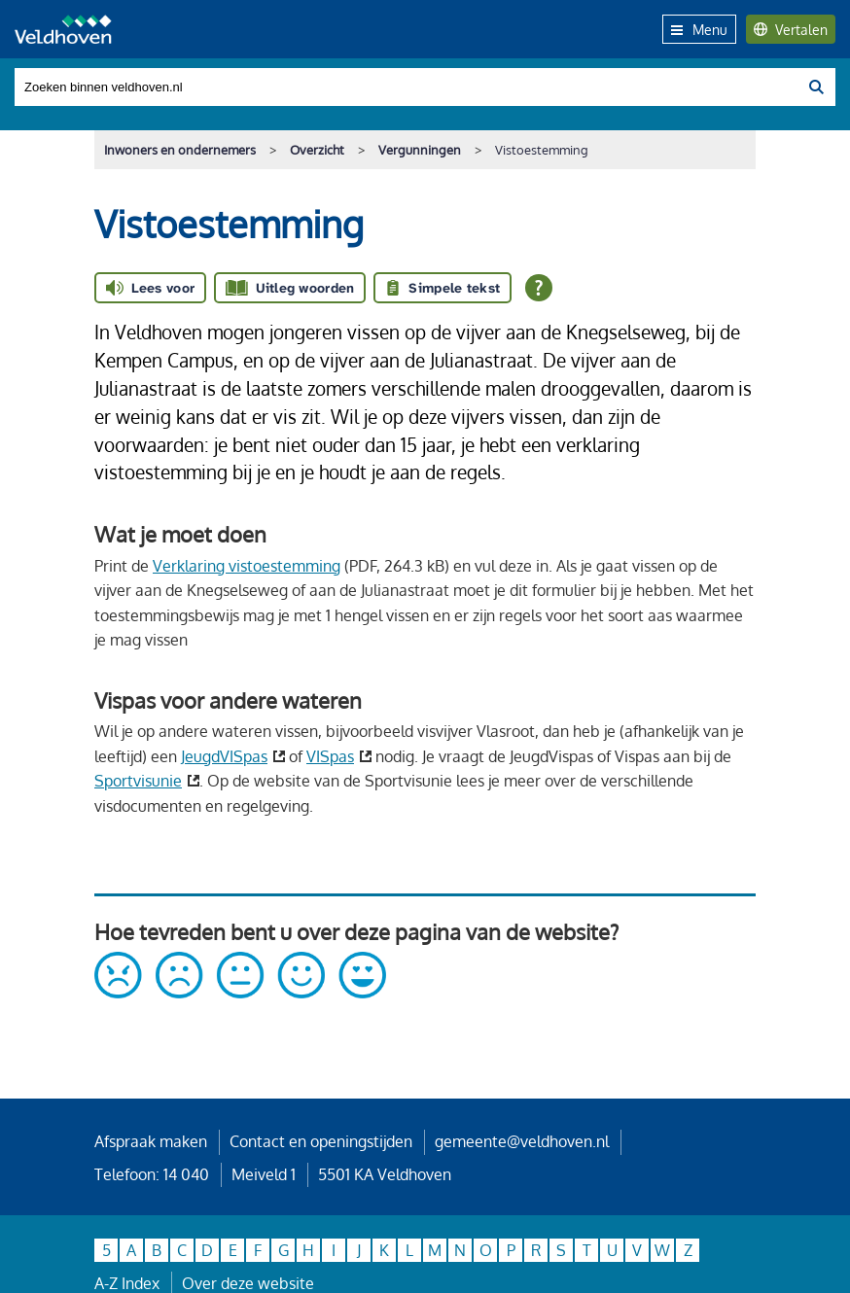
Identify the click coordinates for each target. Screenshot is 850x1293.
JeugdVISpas (224, 756)
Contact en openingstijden (321, 1141)
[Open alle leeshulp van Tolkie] (538, 287)
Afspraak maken (150, 1141)
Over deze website (248, 1283)
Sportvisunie (138, 780)
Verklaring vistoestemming (246, 566)
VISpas (330, 756)
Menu (699, 29)
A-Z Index (126, 1283)
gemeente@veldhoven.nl (522, 1141)
